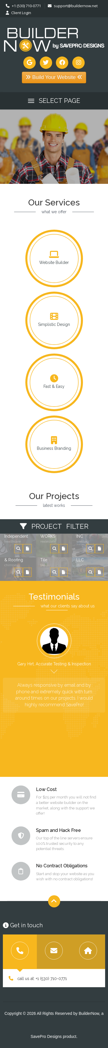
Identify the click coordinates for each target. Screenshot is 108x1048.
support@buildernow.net (73, 5)
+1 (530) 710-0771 (23, 5)
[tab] (20, 951)
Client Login (18, 12)
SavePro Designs (46, 1036)
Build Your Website (54, 77)
